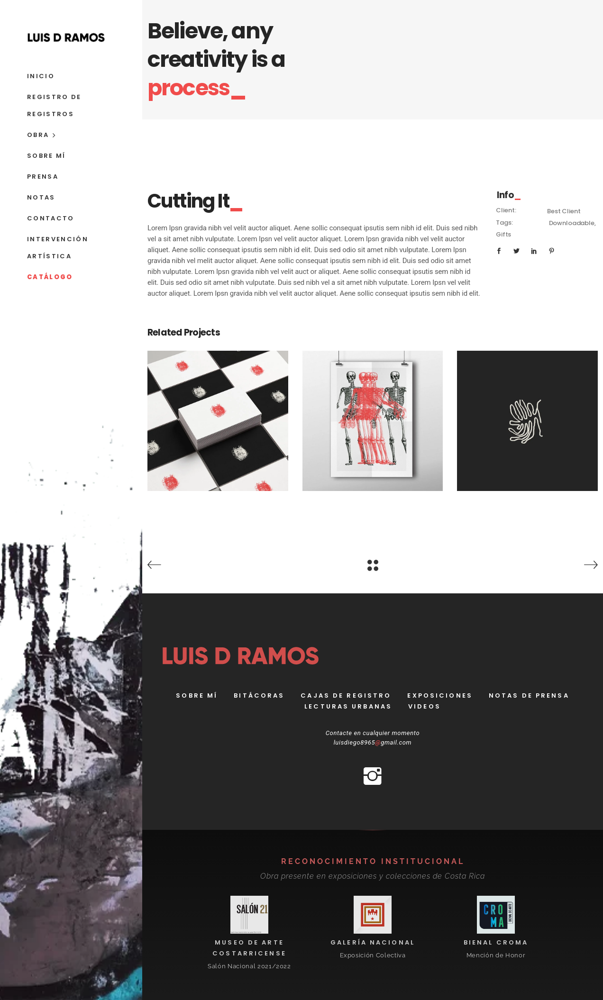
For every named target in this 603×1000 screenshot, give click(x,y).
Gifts (503, 234)
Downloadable (571, 222)
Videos (424, 706)
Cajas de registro (346, 695)
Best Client (563, 211)
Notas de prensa (529, 695)
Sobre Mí (197, 695)
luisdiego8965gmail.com (373, 742)
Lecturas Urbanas (348, 706)
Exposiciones (439, 695)
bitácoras (259, 695)
